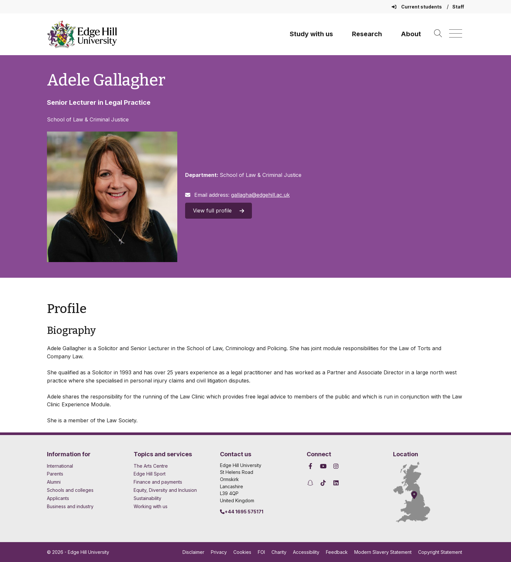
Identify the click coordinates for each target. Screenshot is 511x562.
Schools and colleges (70, 490)
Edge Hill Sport (150, 473)
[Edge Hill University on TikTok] (323, 482)
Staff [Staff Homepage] (458, 6)
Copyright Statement (440, 552)
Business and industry (70, 506)
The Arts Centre (151, 466)
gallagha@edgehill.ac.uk (260, 195)
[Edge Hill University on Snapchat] (311, 482)
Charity (278, 552)
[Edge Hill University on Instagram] (336, 466)
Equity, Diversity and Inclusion (165, 490)
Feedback (337, 552)
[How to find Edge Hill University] (417, 492)
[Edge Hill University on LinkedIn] (336, 482)
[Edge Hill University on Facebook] (311, 466)
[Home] (82, 34)
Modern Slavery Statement (383, 552)
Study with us (311, 34)
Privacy (219, 552)
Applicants (58, 498)
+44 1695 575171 (241, 511)
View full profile (218, 210)
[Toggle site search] (438, 34)
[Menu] (455, 33)
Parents (55, 473)
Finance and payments (158, 482)
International (60, 466)
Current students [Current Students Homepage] (417, 6)
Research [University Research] (367, 34)
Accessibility (306, 552)
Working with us (151, 506)
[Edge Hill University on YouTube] (323, 466)
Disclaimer (193, 552)
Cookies (242, 552)
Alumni (54, 482)
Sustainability (147, 498)
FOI (261, 552)
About (411, 34)
